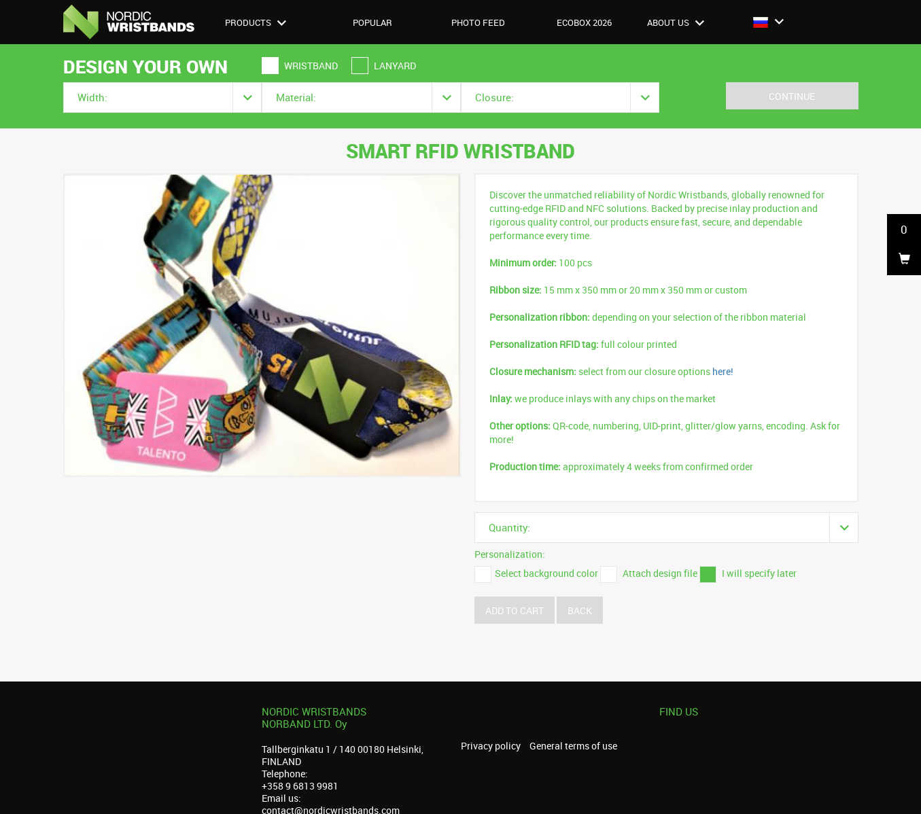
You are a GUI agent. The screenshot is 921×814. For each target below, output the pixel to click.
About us (675, 22)
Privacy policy (491, 746)
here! (722, 371)
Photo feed (478, 22)
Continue (792, 96)
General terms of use (573, 746)
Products (255, 22)
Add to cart (514, 610)
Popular (372, 22)
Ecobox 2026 (584, 22)
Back (580, 610)
